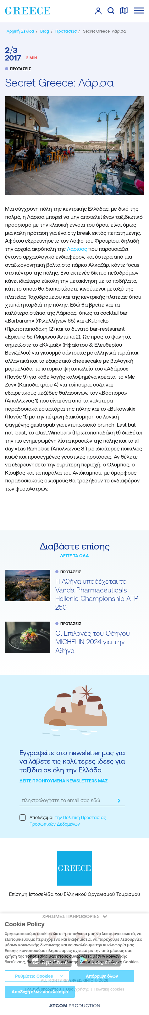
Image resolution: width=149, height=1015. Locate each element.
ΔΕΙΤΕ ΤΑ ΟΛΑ (74, 555)
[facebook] (37, 936)
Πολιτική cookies (109, 989)
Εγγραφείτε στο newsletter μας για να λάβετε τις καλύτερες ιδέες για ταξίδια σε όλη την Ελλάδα (72, 761)
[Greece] (27, 11)
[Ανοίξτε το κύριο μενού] (138, 10)
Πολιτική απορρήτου (43, 989)
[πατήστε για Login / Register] (98, 11)
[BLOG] (44, 31)
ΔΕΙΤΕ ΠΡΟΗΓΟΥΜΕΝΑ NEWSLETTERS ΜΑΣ (63, 780)
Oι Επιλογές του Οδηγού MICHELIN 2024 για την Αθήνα (92, 642)
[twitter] (67, 936)
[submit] (119, 800)
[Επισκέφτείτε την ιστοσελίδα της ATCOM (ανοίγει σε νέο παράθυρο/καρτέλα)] (74, 1006)
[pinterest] (97, 936)
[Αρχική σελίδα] (20, 31)
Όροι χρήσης (77, 989)
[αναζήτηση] (111, 11)
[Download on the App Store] (50, 960)
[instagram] (53, 936)
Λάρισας (77, 249)
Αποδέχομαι (62, 820)
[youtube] (81, 936)
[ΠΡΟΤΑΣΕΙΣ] (65, 31)
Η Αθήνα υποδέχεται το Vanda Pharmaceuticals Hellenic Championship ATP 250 (96, 594)
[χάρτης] (123, 11)
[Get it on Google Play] (99, 960)
